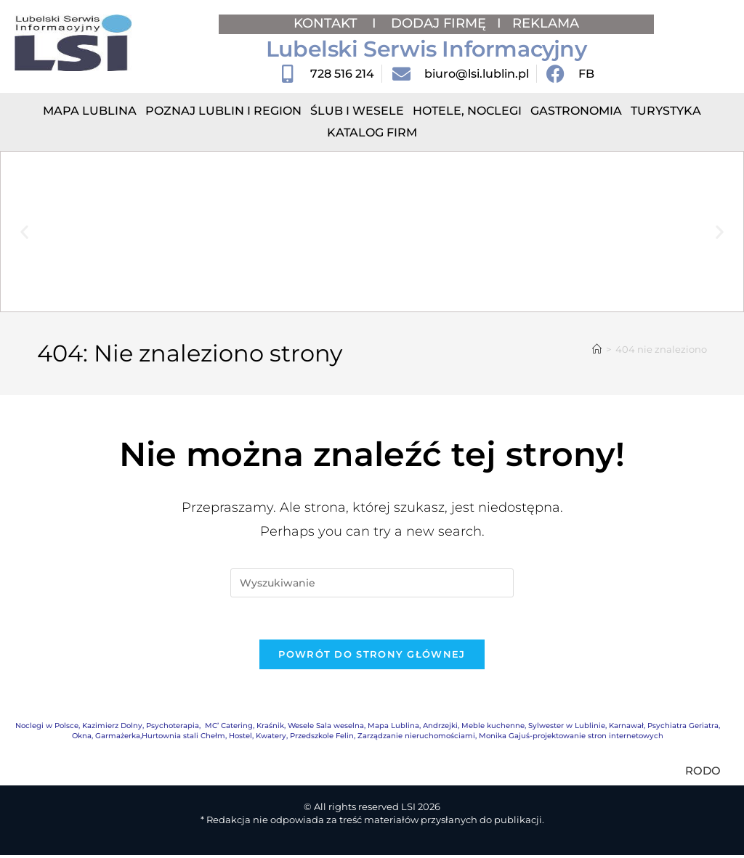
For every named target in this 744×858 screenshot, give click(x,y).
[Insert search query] (372, 582)
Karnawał (626, 727)
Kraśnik (270, 727)
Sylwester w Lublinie (566, 727)
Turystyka (666, 111)
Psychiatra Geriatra (683, 727)
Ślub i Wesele (357, 111)
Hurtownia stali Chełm (183, 738)
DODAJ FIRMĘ (438, 23)
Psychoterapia (172, 727)
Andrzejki (440, 727)
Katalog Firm (372, 132)
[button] (24, 232)
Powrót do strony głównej (371, 656)
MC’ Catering (229, 727)
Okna (82, 738)
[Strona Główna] (597, 349)
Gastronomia (576, 111)
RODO (703, 773)
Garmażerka (117, 738)
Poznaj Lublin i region (223, 111)
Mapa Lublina (90, 111)
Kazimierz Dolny (112, 727)
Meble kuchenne (493, 727)
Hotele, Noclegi (467, 111)
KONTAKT (327, 23)
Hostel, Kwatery (257, 738)
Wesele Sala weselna (326, 727)
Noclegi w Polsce (46, 727)
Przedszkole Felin (322, 738)
